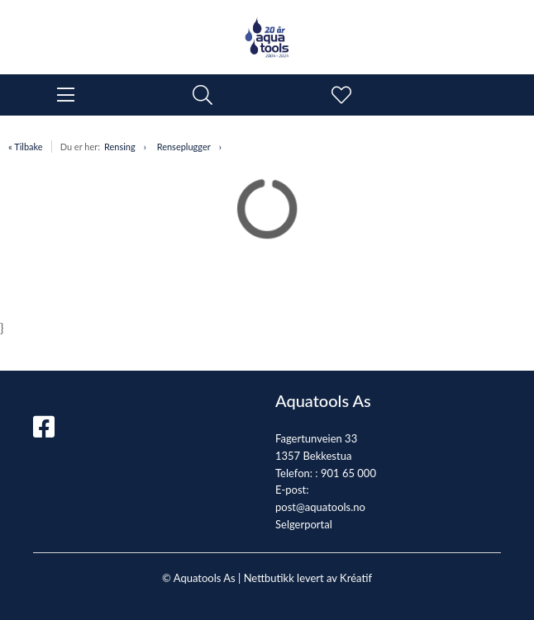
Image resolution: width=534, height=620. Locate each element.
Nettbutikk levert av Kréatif (308, 578)
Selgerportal (303, 524)
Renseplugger (184, 146)
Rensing (120, 146)
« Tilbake (25, 146)
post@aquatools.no (320, 507)
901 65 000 (348, 473)
